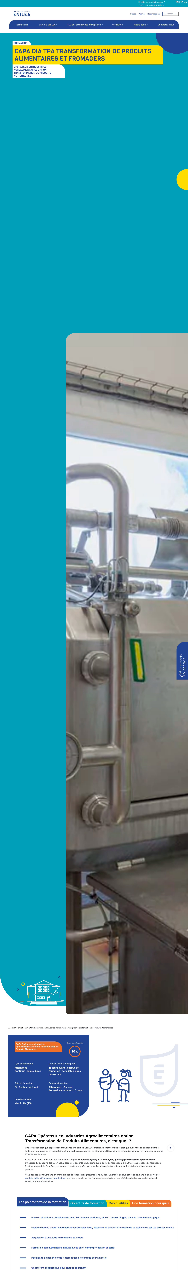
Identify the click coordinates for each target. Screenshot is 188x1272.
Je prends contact (182, 662)
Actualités (117, 24)
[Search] (170, 14)
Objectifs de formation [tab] (87, 1203)
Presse (133, 14)
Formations (22, 24)
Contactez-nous (166, 24)
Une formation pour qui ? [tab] (150, 1203)
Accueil (11, 1028)
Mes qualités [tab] (118, 1203)
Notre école (140, 24)
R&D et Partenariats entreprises (84, 24)
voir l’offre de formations (138, 5)
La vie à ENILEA (47, 24)
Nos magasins (153, 14)
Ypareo (142, 14)
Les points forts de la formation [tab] (42, 1202)
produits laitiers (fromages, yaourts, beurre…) (47, 1178)
